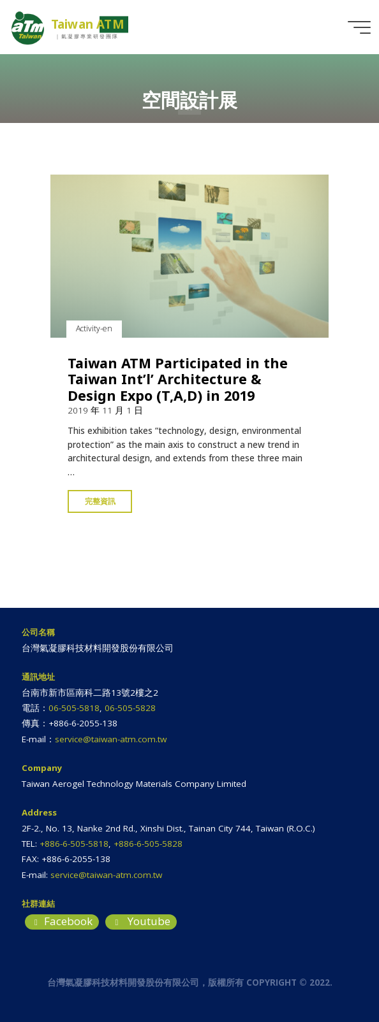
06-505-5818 (74, 708)
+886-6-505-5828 (148, 843)
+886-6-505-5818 (74, 843)
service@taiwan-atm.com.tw (111, 739)
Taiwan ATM (87, 24)
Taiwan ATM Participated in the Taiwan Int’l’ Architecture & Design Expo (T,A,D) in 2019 (178, 379)
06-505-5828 (130, 708)
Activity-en (94, 329)
